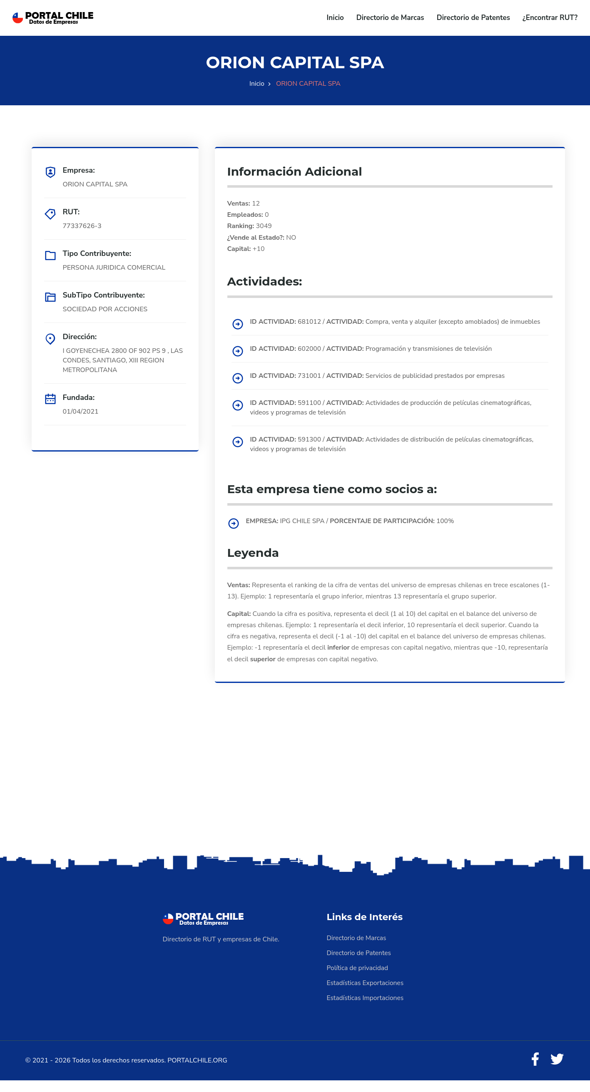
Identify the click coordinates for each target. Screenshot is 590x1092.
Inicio (335, 17)
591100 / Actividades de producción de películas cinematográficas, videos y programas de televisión (395, 417)
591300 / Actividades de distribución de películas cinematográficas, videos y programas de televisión (396, 454)
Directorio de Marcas (390, 17)
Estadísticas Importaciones (366, 1008)
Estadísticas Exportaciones (366, 993)
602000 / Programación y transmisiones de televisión (374, 358)
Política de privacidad (358, 978)
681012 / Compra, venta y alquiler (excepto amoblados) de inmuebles (383, 326)
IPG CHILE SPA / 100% (353, 531)
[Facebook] (533, 1071)
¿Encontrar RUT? (550, 17)
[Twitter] (556, 1071)
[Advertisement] (295, 797)
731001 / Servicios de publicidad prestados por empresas (381, 385)
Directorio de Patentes (473, 17)
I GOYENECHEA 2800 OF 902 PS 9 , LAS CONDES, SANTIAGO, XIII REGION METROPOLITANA (122, 360)
